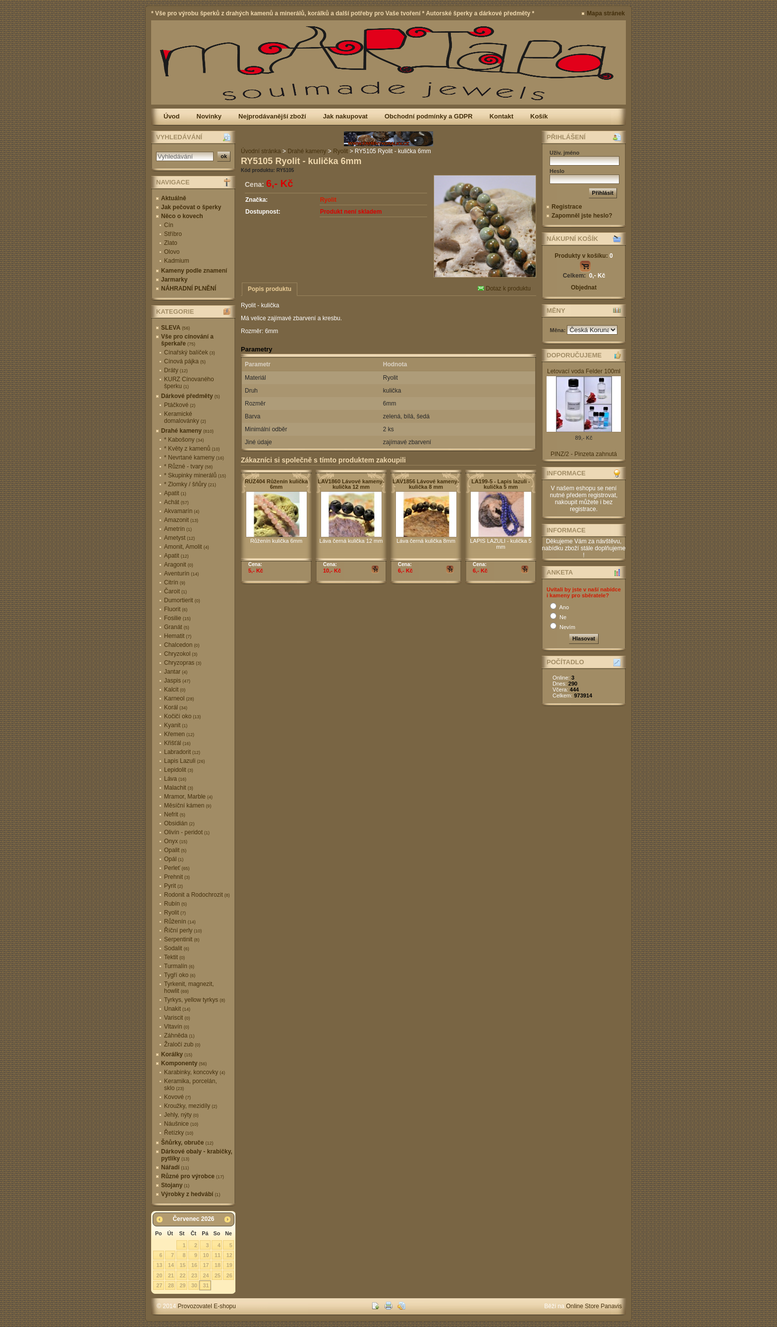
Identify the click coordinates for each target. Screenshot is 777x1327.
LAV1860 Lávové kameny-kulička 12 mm (351, 484)
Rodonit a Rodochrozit (197, 894)
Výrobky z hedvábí (190, 1194)
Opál (173, 859)
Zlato (170, 242)
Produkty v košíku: (583, 255)
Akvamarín (181, 511)
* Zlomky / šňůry (190, 484)
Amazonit (181, 520)
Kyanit (175, 725)
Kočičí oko (182, 716)
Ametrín (178, 528)
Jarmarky (174, 279)
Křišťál (177, 743)
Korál (175, 707)
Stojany (175, 1185)
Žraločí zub (182, 1044)
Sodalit (176, 948)
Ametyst (179, 537)
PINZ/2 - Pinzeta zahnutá (584, 454)
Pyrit (173, 885)
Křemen (179, 734)
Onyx (175, 841)
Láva (175, 778)
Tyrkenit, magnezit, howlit (189, 987)
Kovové (177, 1097)
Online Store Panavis (594, 1306)
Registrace (567, 206)
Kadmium (176, 260)
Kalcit (174, 689)
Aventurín (181, 573)
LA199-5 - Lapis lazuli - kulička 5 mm (500, 484)
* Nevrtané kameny (194, 457)
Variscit (177, 1017)
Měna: (558, 330)
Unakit (177, 1008)
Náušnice (181, 1123)
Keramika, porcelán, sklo (190, 1085)
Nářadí (175, 1167)
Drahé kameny (187, 430)
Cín (168, 225)
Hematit (177, 636)
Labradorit (182, 752)
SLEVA (175, 327)
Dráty (176, 370)
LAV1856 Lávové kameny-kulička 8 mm (425, 484)
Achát (176, 502)
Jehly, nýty (181, 1114)
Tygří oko (179, 975)
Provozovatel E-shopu (207, 1306)
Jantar (175, 671)
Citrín (174, 582)
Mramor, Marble (188, 796)
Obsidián (179, 823)
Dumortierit (182, 600)
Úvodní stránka (261, 151)
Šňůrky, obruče (187, 1142)
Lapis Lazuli (184, 760)
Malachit (178, 787)
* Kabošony (184, 439)
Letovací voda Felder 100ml (583, 371)
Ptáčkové (179, 405)
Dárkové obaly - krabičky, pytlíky (196, 1155)
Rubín (175, 903)
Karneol (179, 698)
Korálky (176, 1054)
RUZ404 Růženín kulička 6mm (276, 484)
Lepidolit (178, 769)
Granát (176, 627)
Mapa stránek (606, 13)
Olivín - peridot (187, 832)
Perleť (177, 868)
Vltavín (176, 1026)
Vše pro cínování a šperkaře (187, 340)
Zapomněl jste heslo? (582, 215)
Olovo (171, 251)
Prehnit (177, 876)
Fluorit (175, 609)
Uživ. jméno (564, 153)
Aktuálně (173, 198)
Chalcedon (181, 644)
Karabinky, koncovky (194, 1072)
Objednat (584, 287)
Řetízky (178, 1132)
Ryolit (175, 912)
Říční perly (183, 930)
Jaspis (177, 680)
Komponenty (184, 1063)
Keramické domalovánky (185, 417)
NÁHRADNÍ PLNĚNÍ (188, 288)
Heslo (557, 171)
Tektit (174, 957)
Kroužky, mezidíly (190, 1105)
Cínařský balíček (189, 352)
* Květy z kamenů (192, 448)
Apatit (175, 493)
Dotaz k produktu (504, 288)
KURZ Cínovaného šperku (189, 383)
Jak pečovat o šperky (191, 207)
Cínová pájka (185, 361)
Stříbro (173, 234)
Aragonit (178, 564)
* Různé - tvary (188, 466)
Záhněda (179, 1035)
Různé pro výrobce (192, 1176)
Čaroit (175, 591)
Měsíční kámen (187, 805)
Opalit (175, 850)
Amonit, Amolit (186, 546)
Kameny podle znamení (194, 270)
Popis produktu (269, 289)
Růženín (180, 921)
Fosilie (177, 618)
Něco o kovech (182, 216)
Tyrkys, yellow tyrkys (194, 999)
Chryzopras (182, 662)
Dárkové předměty (190, 396)
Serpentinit (181, 939)
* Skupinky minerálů (195, 475)
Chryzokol (180, 653)
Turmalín (179, 966)
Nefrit (174, 814)
